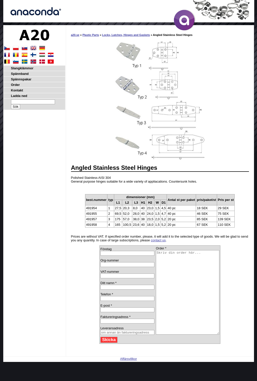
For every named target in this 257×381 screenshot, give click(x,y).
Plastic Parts (90, 34)
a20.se (75, 34)
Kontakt (17, 90)
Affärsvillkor (128, 375)
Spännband (20, 74)
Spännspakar (21, 79)
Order (15, 85)
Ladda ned (19, 96)
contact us (158, 240)
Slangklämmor (22, 68)
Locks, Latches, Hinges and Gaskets (126, 34)
